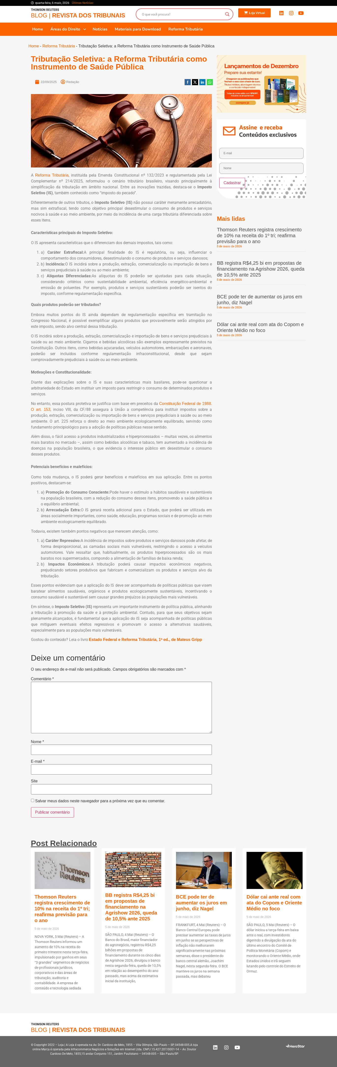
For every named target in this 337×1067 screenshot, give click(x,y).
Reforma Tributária (58, 46)
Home (34, 46)
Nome (37, 742)
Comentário (42, 679)
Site (34, 781)
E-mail (38, 761)
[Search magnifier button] (227, 14)
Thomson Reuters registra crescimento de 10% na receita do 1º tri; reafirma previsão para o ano (259, 235)
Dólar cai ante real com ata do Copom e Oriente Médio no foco (274, 902)
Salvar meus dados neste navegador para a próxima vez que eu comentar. (100, 801)
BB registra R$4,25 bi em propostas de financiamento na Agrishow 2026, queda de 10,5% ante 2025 (260, 268)
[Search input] (182, 14)
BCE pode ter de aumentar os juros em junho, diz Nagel (201, 902)
